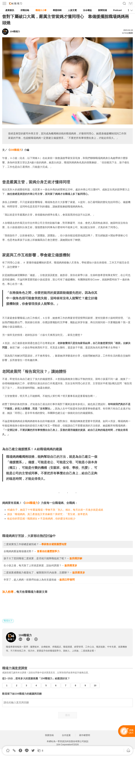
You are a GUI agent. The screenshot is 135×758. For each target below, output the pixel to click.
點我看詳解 (76, 558)
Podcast (117, 10)
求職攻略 (24, 10)
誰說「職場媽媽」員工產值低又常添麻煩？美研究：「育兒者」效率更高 (47, 514)
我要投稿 (49, 735)
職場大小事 (41, 10)
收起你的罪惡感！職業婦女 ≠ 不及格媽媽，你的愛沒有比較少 (41, 518)
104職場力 (16, 150)
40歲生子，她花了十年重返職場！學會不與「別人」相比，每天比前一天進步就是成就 (55, 509)
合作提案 (66, 735)
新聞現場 (102, 10)
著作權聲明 (84, 735)
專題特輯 (57, 10)
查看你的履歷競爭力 (48, 551)
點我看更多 (71, 565)
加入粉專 (8, 591)
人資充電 (72, 10)
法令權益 (87, 10)
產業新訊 (9, 10)
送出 (67, 715)
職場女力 (8, 620)
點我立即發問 (67, 579)
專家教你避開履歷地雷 (53, 544)
